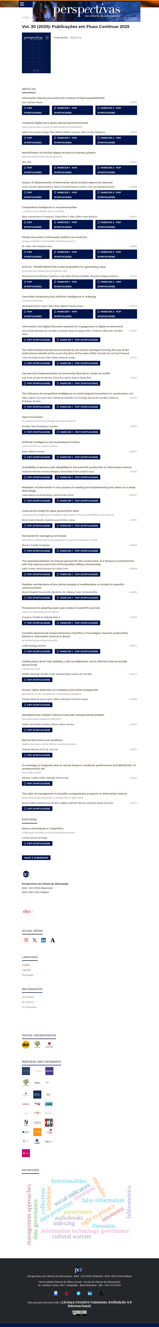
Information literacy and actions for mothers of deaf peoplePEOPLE (63, 98)
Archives (37, 17)
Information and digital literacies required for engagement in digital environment (72, 326)
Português (27, 975)
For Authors (28, 1002)
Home (25, 17)
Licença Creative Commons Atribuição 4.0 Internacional (97, 1304)
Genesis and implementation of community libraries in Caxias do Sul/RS (66, 373)
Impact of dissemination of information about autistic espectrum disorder (67, 182)
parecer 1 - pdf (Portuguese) (65, 110)
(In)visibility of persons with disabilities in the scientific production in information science (77, 467)
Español (26, 969)
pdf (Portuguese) (33, 110)
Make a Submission (36, 857)
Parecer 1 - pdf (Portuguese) (78, 339)
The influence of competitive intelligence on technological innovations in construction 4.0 (77, 393)
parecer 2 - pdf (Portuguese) (109, 110)
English (26, 964)
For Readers (28, 996)
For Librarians (29, 1007)
